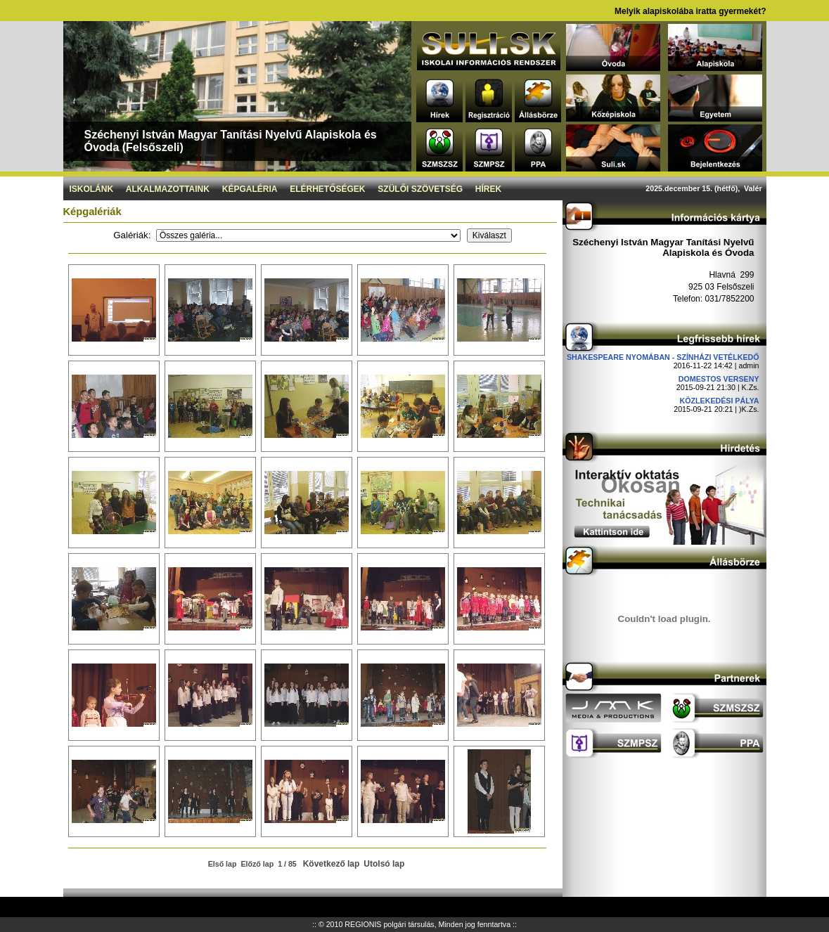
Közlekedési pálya (719, 400)
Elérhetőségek (327, 189)
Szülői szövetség (420, 189)
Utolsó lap (384, 864)
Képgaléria (250, 189)
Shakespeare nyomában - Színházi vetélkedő (663, 357)
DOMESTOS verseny (719, 379)
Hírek (488, 189)
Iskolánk (91, 189)
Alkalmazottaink (168, 189)
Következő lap (331, 864)
